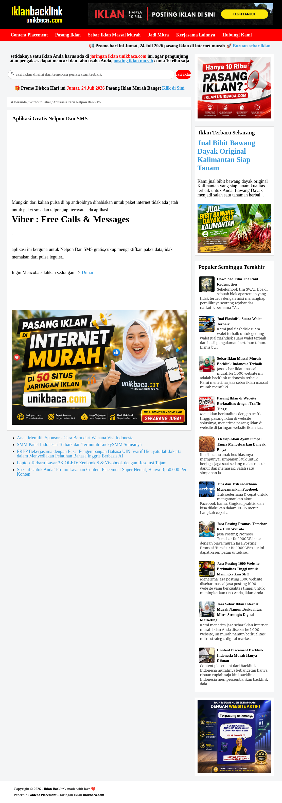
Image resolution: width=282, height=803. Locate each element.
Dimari (88, 272)
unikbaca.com (93, 795)
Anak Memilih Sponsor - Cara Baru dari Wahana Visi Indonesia (75, 437)
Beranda (19, 102)
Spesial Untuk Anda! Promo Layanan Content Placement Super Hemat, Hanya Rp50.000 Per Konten (101, 472)
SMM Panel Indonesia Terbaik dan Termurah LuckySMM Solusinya (79, 444)
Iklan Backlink (55, 789)
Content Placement (42, 795)
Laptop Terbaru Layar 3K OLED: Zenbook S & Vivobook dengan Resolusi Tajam (92, 462)
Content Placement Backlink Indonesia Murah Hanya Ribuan (240, 655)
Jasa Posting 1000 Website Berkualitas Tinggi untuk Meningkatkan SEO (238, 568)
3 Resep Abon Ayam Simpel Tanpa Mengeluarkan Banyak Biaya (241, 444)
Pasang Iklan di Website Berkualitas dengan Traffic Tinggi (239, 403)
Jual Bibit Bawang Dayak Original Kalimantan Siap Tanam (226, 155)
